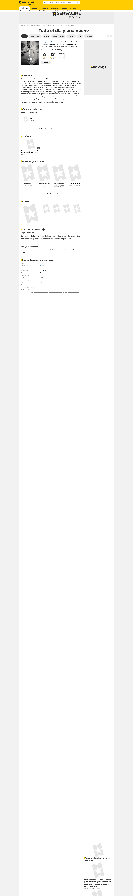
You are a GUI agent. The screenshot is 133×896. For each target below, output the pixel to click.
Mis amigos (61, 60)
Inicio (22, 33)
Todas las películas (42, 33)
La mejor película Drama (55, 299)
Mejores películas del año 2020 (39, 299)
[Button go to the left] (108, 43)
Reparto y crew (51, 201)
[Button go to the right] (111, 43)
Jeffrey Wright (27, 190)
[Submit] (77, 2)
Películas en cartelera (30, 33)
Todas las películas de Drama (55, 33)
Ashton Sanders (59, 190)
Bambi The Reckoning (54, 5)
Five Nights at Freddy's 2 (65, 5)
